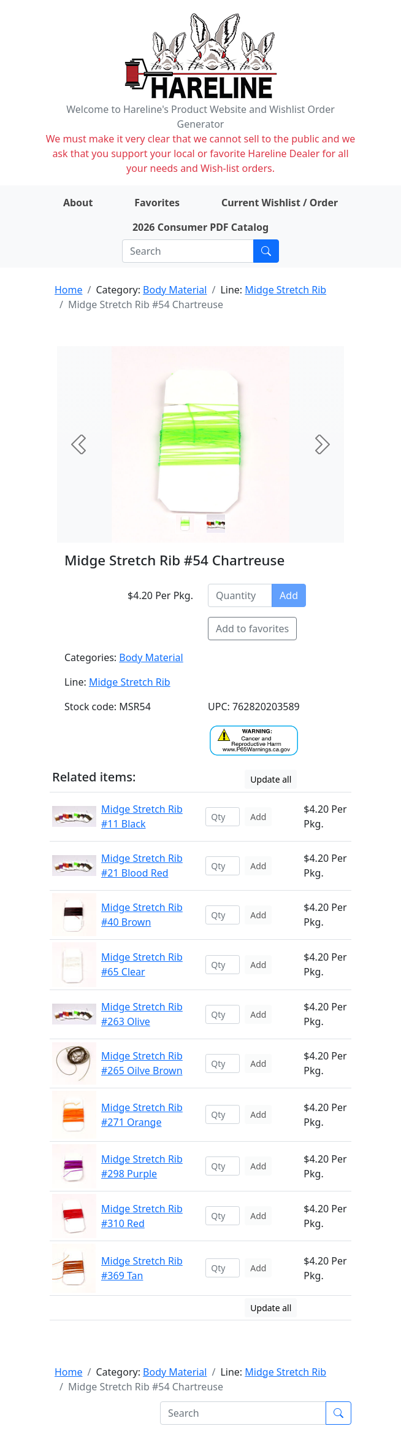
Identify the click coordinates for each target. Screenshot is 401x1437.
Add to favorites (252, 628)
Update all (270, 779)
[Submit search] (266, 251)
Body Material (175, 289)
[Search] (188, 251)
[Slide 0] (185, 523)
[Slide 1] (216, 523)
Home (69, 289)
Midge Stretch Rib (285, 289)
